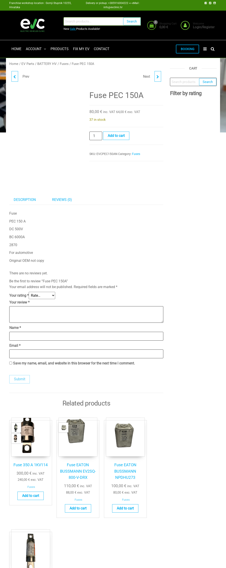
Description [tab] (25, 200)
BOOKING (187, 49)
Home (13, 64)
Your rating (19, 296)
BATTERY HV (47, 64)
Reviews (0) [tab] (62, 200)
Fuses (64, 64)
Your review (19, 303)
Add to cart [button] (26, 493)
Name (15, 328)
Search (131, 21)
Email (15, 346)
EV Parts (27, 64)
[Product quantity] (95, 136)
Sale (73, 28)
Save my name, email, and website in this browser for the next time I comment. (74, 364)
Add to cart (116, 136)
